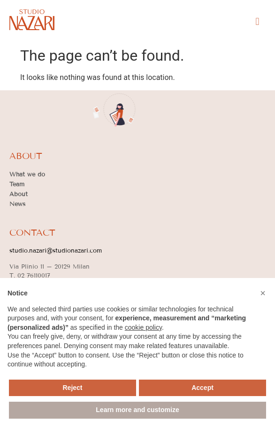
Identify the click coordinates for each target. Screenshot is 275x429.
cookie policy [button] (143, 327)
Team (16, 184)
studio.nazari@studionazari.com (55, 250)
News (17, 204)
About (18, 194)
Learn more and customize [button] (137, 409)
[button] (257, 21)
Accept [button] (202, 387)
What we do (27, 174)
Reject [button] (72, 387)
